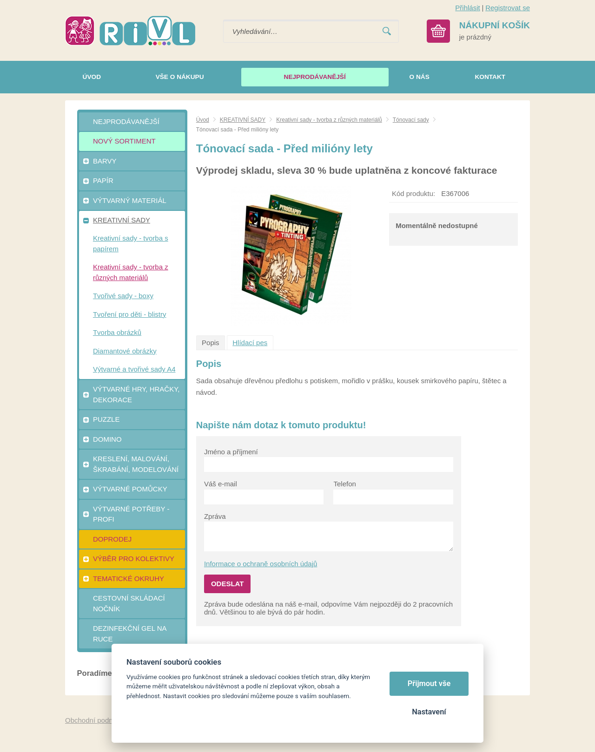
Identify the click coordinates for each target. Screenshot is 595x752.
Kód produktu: (413, 193)
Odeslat (227, 584)
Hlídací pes (249, 343)
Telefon (344, 484)
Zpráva (215, 516)
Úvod (202, 120)
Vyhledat (386, 31)
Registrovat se (507, 8)
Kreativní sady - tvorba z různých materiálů (329, 120)
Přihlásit (467, 8)
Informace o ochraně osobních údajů (260, 564)
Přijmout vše (429, 683)
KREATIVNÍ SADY (242, 120)
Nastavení (429, 711)
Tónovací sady (411, 120)
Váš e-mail (220, 484)
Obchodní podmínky (96, 720)
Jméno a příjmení (231, 452)
